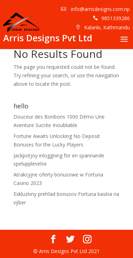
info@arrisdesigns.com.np (100, 9)
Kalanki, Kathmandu (107, 27)
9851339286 (115, 18)
